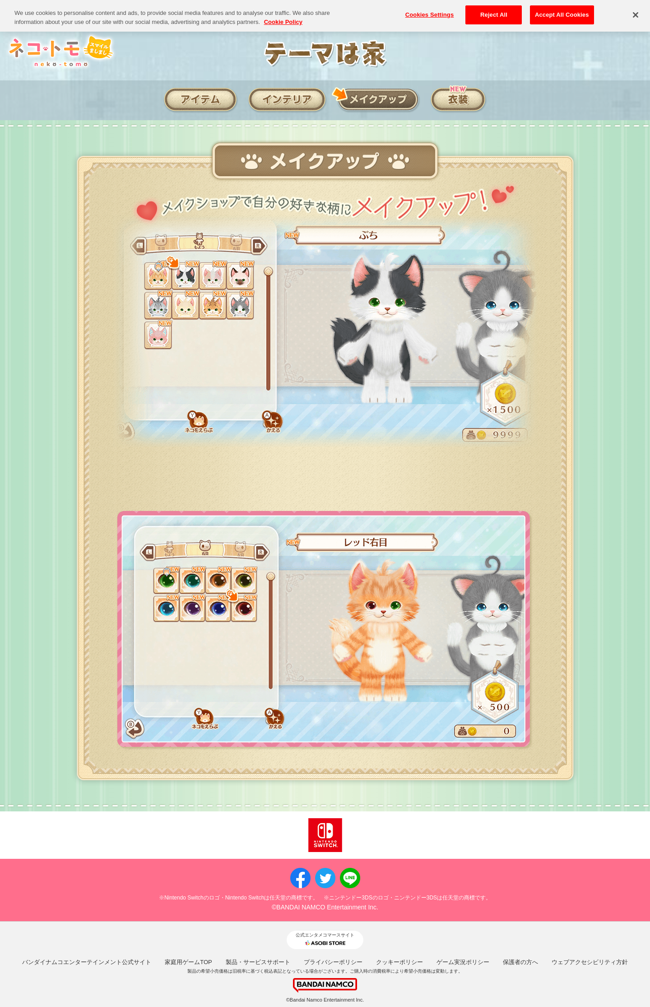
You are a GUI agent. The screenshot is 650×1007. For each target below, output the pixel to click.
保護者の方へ (520, 962)
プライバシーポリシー (333, 962)
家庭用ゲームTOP (188, 962)
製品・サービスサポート (258, 962)
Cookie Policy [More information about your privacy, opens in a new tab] (283, 16)
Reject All (493, 9)
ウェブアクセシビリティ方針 (590, 962)
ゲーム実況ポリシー (462, 962)
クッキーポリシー (399, 962)
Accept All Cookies (562, 9)
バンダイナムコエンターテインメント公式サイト (86, 962)
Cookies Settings (429, 9)
